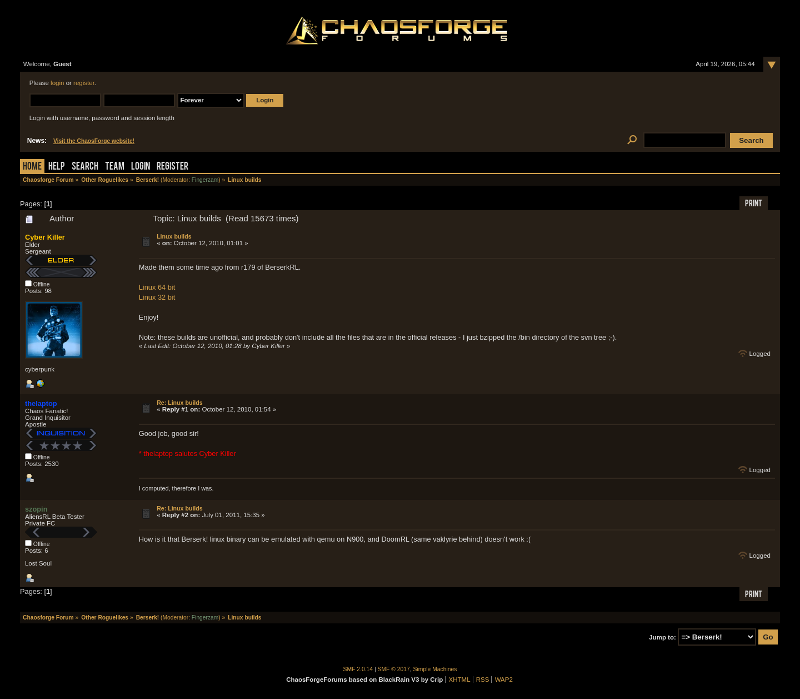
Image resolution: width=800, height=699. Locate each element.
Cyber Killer (45, 237)
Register (172, 167)
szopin (36, 509)
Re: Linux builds (180, 402)
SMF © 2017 (394, 669)
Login (140, 167)
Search (85, 167)
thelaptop (41, 403)
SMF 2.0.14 (358, 669)
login (57, 83)
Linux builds (174, 236)
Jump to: (662, 637)
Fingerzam (205, 180)
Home (32, 167)
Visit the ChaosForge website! (93, 141)
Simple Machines (435, 669)
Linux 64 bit (157, 287)
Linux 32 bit (157, 297)
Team (114, 167)
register (83, 83)
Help (56, 167)
